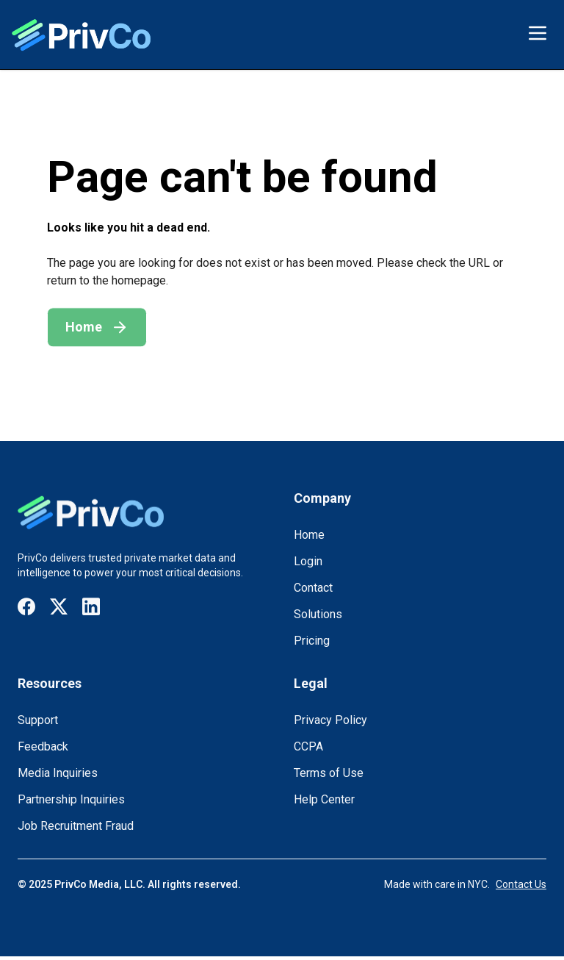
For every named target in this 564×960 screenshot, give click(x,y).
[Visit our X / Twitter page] (59, 606)
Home (309, 535)
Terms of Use (329, 773)
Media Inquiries (58, 773)
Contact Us (521, 884)
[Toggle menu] (537, 33)
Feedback (43, 746)
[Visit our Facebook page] (26, 607)
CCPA (308, 746)
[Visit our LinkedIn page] (91, 607)
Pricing (312, 641)
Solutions (318, 614)
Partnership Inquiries (71, 799)
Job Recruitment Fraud (76, 826)
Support (38, 720)
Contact (313, 588)
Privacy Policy (330, 720)
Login (308, 561)
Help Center (324, 799)
